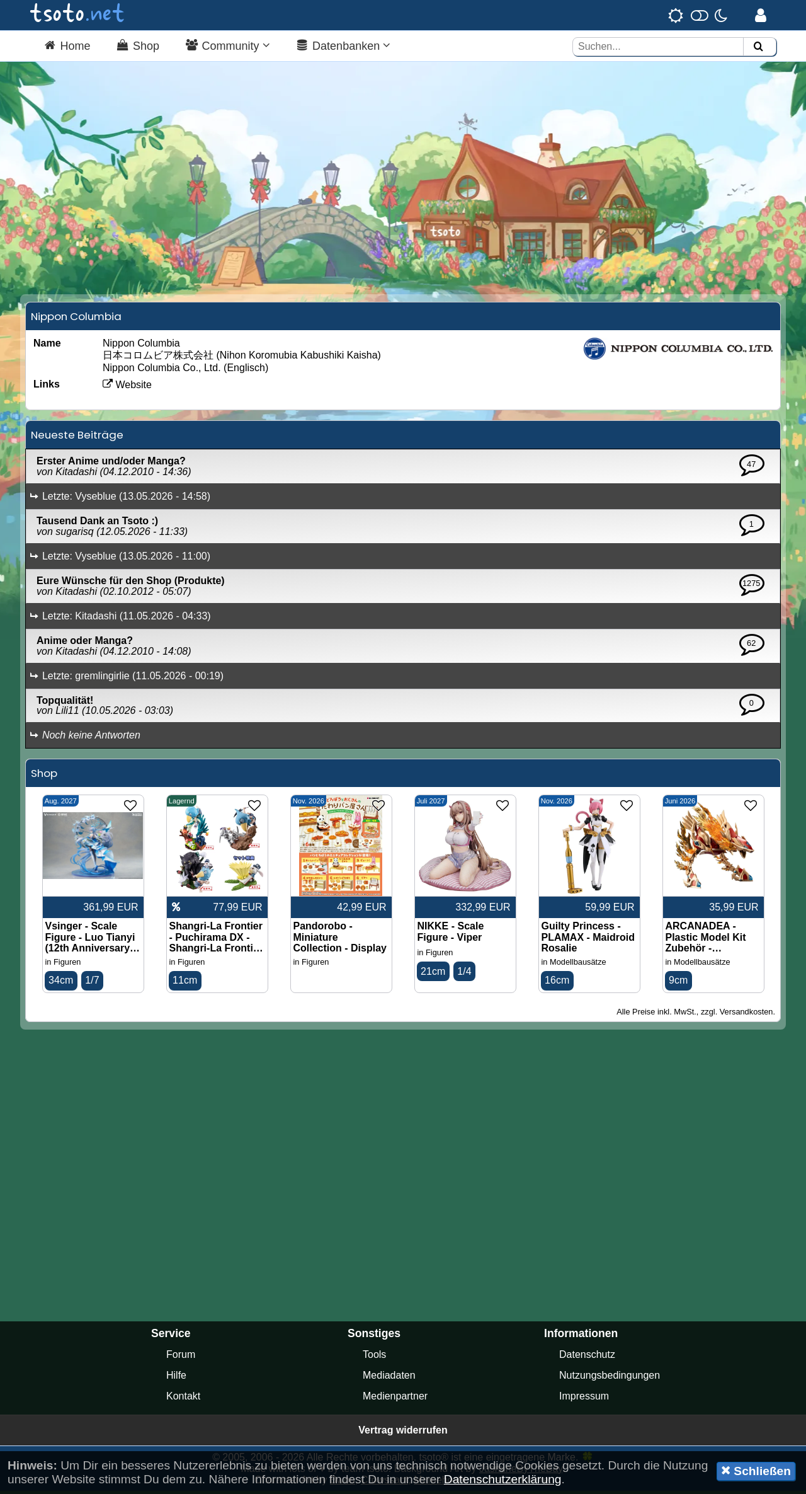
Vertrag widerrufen (402, 1433)
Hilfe (176, 1378)
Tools (374, 1357)
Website (127, 387)
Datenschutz (587, 1357)
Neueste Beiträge (77, 437)
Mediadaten (389, 1378)
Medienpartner (395, 1399)
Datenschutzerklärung (503, 1479)
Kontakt (183, 1399)
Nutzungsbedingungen (609, 1378)
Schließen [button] (756, 1471)
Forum (180, 1357)
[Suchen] (758, 47)
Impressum (584, 1399)
